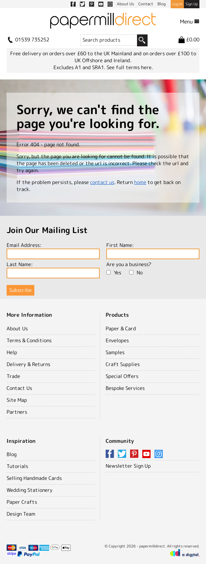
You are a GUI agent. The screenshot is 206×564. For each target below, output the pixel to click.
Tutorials (17, 466)
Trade (13, 376)
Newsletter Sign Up (128, 465)
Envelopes (117, 340)
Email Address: (53, 250)
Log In (177, 4)
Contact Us (19, 388)
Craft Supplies (123, 364)
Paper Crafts (22, 501)
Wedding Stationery (29, 490)
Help (12, 352)
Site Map (17, 400)
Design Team (21, 513)
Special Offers (122, 376)
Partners (17, 411)
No (136, 272)
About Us (17, 328)
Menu (189, 21)
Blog (12, 454)
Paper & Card (121, 328)
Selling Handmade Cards (34, 478)
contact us (102, 182)
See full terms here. (130, 67)
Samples (115, 352)
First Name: (152, 250)
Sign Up (192, 4)
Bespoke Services (125, 388)
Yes (113, 272)
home (140, 182)
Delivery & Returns (28, 364)
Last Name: (53, 269)
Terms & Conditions (29, 340)
